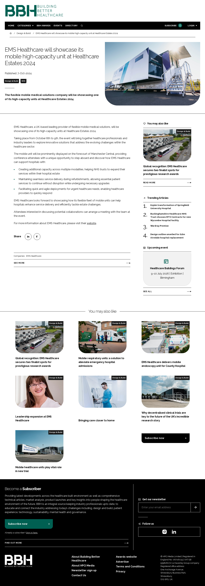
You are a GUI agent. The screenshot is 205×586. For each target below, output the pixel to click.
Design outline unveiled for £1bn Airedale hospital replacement (167, 236)
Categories (24, 25)
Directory (71, 25)
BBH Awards (43, 25)
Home (11, 25)
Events (58, 25)
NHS (23, 81)
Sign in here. (32, 532)
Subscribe (173, 25)
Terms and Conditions (130, 566)
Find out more (13, 543)
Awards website (126, 556)
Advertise (122, 561)
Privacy (120, 571)
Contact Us (79, 575)
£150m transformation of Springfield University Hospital (169, 207)
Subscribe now (154, 438)
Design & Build (11, 81)
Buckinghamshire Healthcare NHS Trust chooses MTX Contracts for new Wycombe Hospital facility (170, 217)
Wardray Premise (159, 225)
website (91, 223)
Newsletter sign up (84, 570)
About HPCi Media (83, 565)
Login (191, 25)
